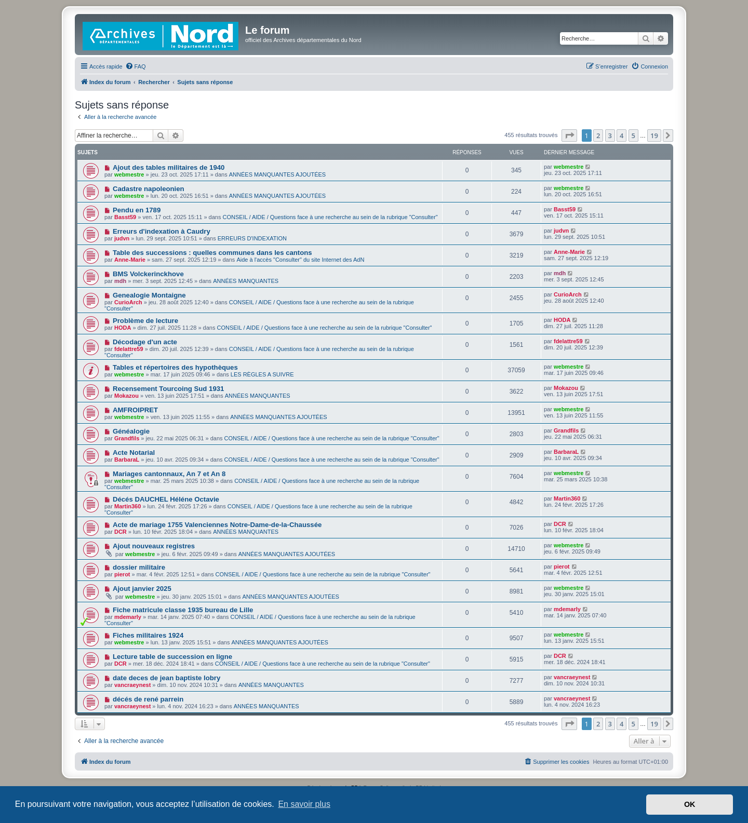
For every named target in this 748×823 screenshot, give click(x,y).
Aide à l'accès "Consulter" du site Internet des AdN (300, 260)
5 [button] (633, 135)
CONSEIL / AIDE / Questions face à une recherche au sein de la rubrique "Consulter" (330, 217)
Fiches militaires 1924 (148, 635)
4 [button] (621, 135)
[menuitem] (135, 66)
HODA (122, 328)
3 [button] (610, 135)
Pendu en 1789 (137, 210)
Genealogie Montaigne (149, 295)
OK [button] (690, 804)
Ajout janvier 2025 (142, 588)
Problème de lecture (145, 321)
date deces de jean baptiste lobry (166, 678)
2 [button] (598, 135)
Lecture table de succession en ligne (172, 656)
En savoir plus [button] (304, 804)
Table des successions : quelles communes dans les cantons (212, 253)
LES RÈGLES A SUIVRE (262, 374)
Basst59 (125, 217)
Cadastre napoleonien (148, 189)
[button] (569, 135)
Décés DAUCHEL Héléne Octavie (166, 499)
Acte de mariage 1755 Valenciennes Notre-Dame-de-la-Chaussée (217, 525)
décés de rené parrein (148, 699)
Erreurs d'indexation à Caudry (161, 231)
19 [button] (654, 135)
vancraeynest (132, 685)
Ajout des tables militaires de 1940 (168, 167)
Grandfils (126, 438)
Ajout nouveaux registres (154, 546)
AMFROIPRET (135, 410)
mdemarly (127, 617)
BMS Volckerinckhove (148, 274)
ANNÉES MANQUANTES (245, 281)
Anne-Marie (129, 260)
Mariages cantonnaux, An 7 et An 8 (169, 474)
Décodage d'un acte (145, 342)
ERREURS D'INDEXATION (252, 238)
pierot (122, 574)
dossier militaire (139, 567)
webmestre (129, 174)
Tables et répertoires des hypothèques (175, 367)
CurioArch (128, 302)
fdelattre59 (128, 349)
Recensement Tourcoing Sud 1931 (168, 389)
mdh (120, 281)
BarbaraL (126, 459)
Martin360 (127, 506)
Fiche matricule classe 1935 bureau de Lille (183, 610)
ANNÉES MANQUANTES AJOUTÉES (277, 174)
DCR (120, 532)
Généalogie (131, 431)
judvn (121, 238)
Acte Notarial (134, 452)
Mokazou (126, 396)
